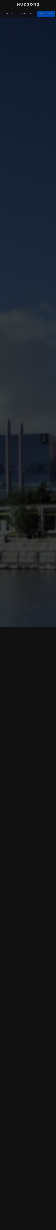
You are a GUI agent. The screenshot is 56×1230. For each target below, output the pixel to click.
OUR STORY (26, 14)
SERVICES (8, 14)
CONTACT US (46, 14)
